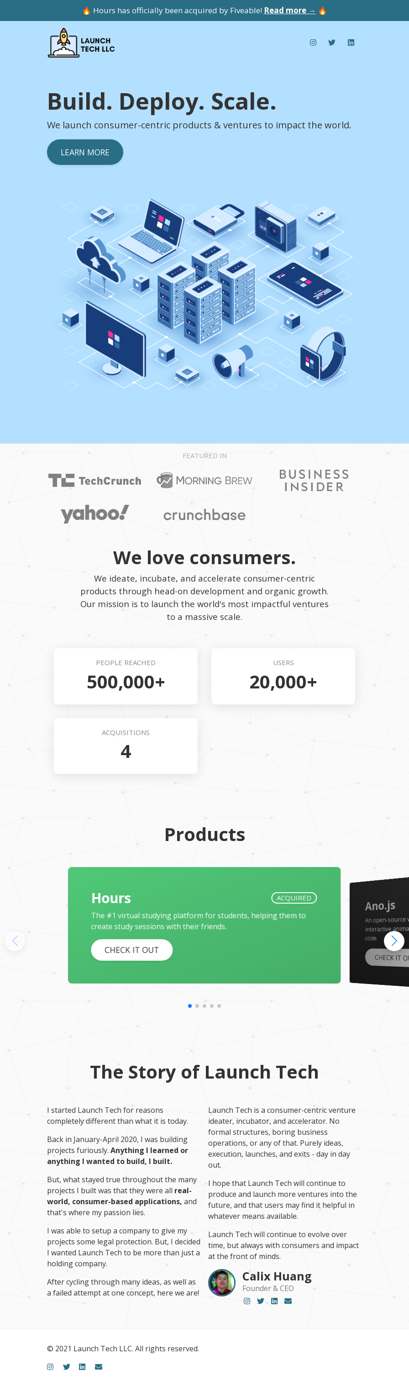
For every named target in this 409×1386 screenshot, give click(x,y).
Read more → (290, 10)
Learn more (85, 152)
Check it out (132, 949)
